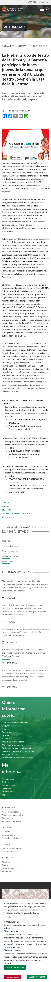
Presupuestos (8, 818)
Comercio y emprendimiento (15, 722)
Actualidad (8, 46)
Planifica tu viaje (9, 851)
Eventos (5, 865)
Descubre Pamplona (11, 848)
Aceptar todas (37, 978)
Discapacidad (8, 785)
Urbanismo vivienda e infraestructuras (18, 757)
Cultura (5, 502)
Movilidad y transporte (12, 745)
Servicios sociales (10, 754)
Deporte (6, 729)
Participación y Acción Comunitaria (17, 514)
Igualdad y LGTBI (10, 735)
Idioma (43, 2)
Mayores (6, 794)
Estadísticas (12, 932)
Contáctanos (30, 2)
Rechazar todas (12, 978)
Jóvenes (5, 506)
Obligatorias (12, 922)
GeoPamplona (8, 835)
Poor (32, 526)
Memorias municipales (12, 815)
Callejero (6, 831)
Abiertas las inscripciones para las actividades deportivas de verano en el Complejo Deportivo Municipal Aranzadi (23, 652)
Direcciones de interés (12, 838)
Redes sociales (8, 561)
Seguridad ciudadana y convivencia (18, 751)
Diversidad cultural (9, 788)
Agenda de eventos (10, 546)
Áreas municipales (10, 811)
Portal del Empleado (11, 821)
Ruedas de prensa (10, 556)
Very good (44, 526)
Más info (7, 918)
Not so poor (35, 526)
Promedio (38, 526)
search (47, 9)
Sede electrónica (34, 2)
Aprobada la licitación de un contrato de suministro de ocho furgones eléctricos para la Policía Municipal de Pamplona (25, 632)
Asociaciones (8, 779)
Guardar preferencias (15, 968)
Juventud (6, 518)
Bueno (41, 526)
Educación (6, 510)
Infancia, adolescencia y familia (9, 791)
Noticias (21, 46)
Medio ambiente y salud (13, 741)
